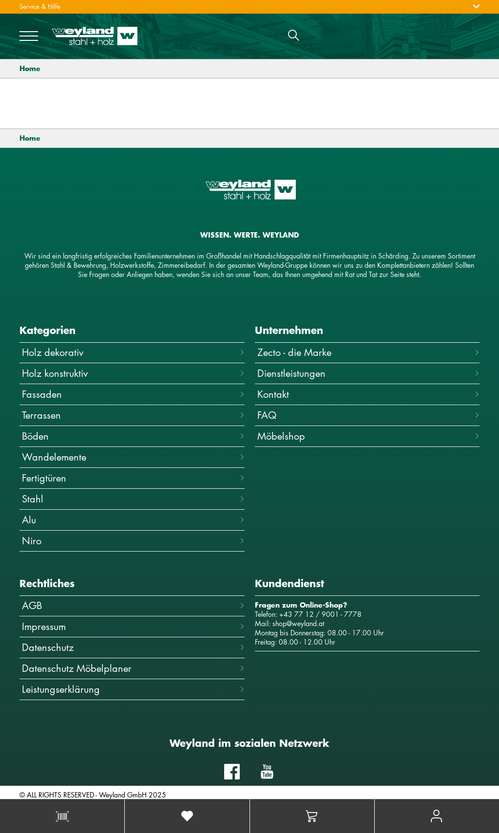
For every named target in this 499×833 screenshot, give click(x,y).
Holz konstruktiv (133, 373)
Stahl (133, 498)
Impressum (133, 626)
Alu (133, 519)
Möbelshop (368, 436)
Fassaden (133, 394)
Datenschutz (133, 647)
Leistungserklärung (133, 689)
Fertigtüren (133, 477)
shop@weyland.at (298, 623)
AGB (133, 605)
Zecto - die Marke (368, 352)
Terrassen (133, 415)
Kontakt (368, 394)
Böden (133, 436)
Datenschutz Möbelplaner (133, 668)
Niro (133, 540)
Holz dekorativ (133, 352)
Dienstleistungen (368, 373)
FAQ (368, 415)
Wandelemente (133, 456)
